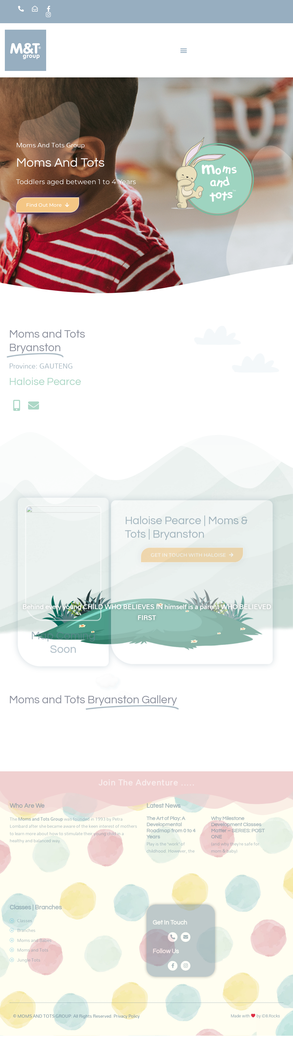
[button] (183, 50)
